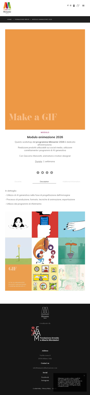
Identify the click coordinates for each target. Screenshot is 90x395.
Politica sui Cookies (74, 386)
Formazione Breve (22, 19)
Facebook (45, 377)
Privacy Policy (46, 388)
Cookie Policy (37, 388)
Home (9, 19)
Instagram (45, 381)
